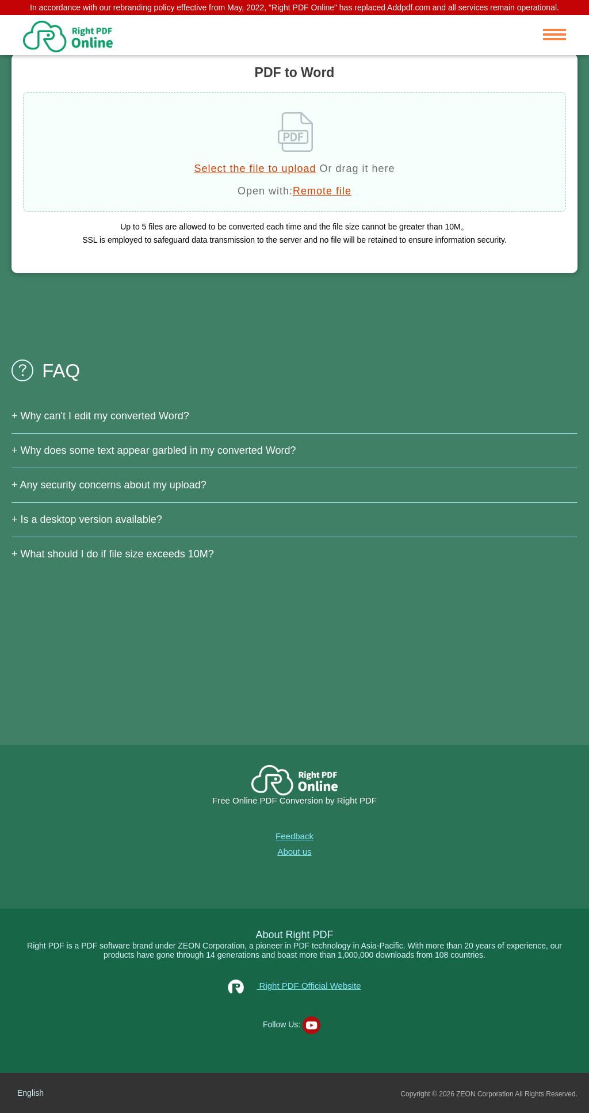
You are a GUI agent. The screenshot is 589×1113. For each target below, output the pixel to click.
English (30, 1092)
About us (294, 851)
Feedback (294, 836)
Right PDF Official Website (294, 985)
